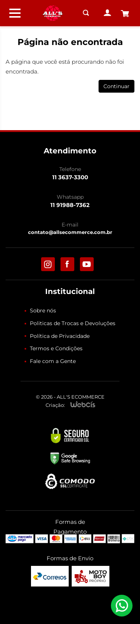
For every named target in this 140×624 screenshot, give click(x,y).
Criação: (55, 405)
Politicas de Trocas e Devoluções (72, 323)
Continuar (116, 86)
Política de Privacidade (60, 336)
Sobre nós (43, 310)
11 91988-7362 (70, 204)
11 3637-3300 (70, 177)
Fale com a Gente (53, 361)
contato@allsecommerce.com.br (70, 232)
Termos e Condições (56, 348)
